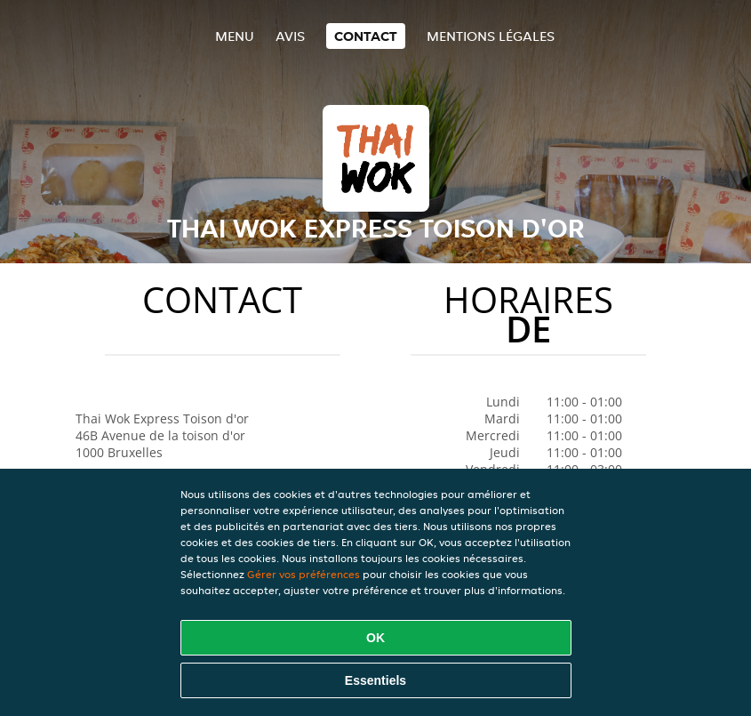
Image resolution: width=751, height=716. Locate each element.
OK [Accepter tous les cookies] (375, 638)
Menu (234, 36)
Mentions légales (491, 36)
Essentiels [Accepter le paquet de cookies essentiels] (375, 680)
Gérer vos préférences (303, 574)
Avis (290, 36)
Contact (365, 36)
